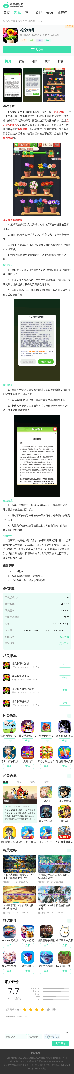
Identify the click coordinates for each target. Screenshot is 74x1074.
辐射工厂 (64, 813)
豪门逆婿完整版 (9, 834)
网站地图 (35, 1053)
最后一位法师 (46, 813)
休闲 (48, 40)
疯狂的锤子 (46, 834)
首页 (6, 12)
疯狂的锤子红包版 (28, 834)
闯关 (40, 40)
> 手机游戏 (29, 21)
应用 (28, 12)
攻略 (39, 12)
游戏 (17, 12)
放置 (23, 40)
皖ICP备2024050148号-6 (22, 1061)
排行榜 (62, 12)
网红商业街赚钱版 (64, 834)
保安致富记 (64, 794)
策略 (31, 40)
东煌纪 (46, 794)
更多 (69, 716)
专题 (49, 12)
